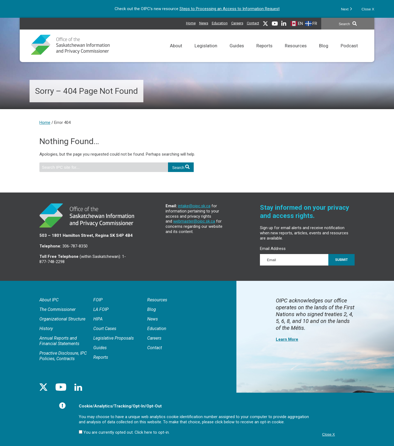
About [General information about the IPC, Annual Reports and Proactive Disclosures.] (176, 52)
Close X (367, 9)
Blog (151, 309)
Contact (253, 23)
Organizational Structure (62, 319)
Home (191, 23)
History (46, 328)
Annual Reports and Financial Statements (59, 341)
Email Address (273, 248)
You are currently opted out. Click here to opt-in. (126, 432)
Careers (154, 338)
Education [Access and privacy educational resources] (219, 22)
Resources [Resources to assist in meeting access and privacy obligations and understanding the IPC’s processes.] (295, 52)
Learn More (287, 339)
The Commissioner (57, 309)
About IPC (49, 299)
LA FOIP (101, 309)
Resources (157, 299)
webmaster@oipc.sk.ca (194, 221)
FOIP (98, 299)
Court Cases (104, 328)
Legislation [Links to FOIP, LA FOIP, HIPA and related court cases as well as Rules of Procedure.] (206, 52)
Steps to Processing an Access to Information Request (229, 8)
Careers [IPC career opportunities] (237, 22)
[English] (297, 23)
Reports (100, 357)
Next (346, 8)
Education (156, 328)
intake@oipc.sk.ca (194, 205)
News (152, 319)
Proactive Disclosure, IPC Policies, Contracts (63, 356)
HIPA (98, 319)
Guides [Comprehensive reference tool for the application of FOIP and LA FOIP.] (237, 52)
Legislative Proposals (113, 338)
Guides (100, 347)
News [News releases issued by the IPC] (204, 22)
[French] (311, 23)
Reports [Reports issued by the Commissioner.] (264, 52)
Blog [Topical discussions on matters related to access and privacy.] (323, 52)
